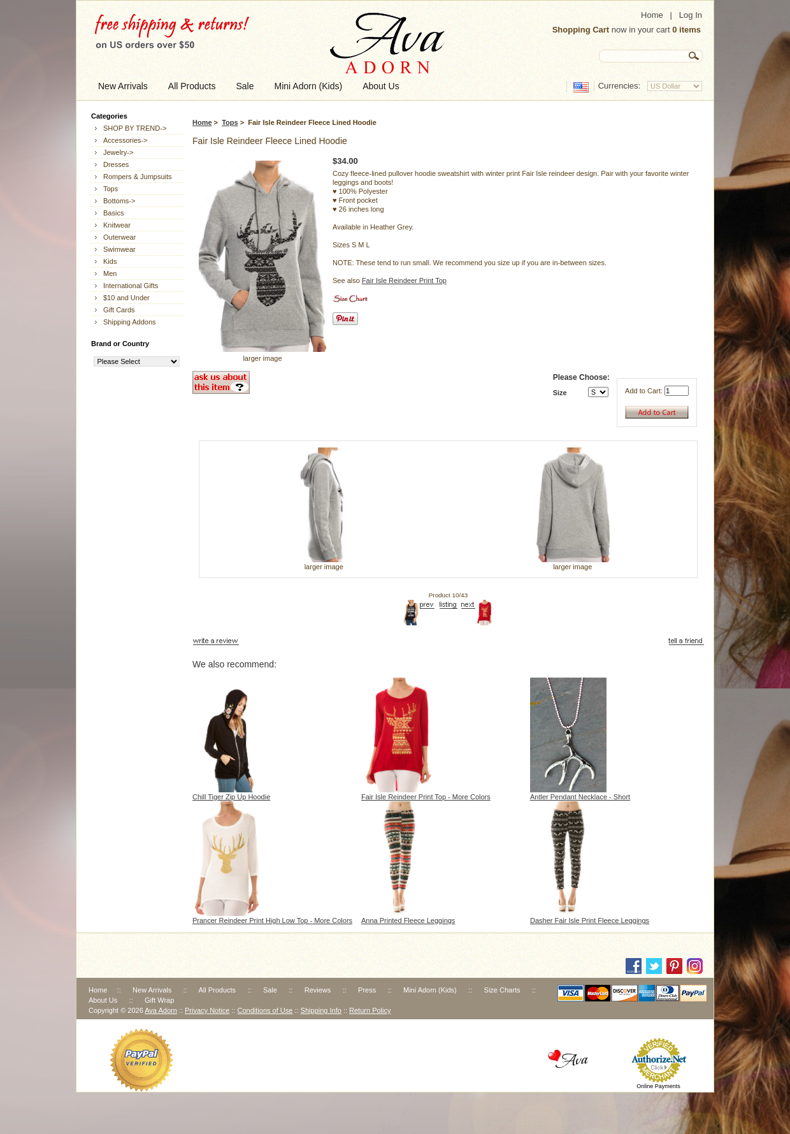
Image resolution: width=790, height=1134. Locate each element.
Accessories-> (125, 140)
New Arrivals (152, 990)
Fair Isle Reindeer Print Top (404, 280)
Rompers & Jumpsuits (137, 176)
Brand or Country (120, 343)
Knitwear (117, 225)
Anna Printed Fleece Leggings (408, 920)
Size (560, 392)
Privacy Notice (207, 1010)
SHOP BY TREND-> (134, 128)
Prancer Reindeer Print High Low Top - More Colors (272, 920)
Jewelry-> (118, 152)
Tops (230, 122)
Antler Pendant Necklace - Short (580, 797)
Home (652, 15)
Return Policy (370, 1010)
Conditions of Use (265, 1010)
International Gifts (130, 285)
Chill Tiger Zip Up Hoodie (231, 797)
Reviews (318, 990)
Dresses (116, 164)
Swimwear (119, 249)
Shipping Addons (129, 322)
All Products (217, 990)
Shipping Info (321, 1010)
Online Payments (658, 1086)
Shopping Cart (581, 29)
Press (367, 990)
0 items (686, 29)
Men (110, 273)
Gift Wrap (159, 1000)
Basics (113, 213)
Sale (270, 990)
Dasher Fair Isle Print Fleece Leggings (589, 920)
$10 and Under (126, 298)
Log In (690, 15)
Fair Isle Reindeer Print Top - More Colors (426, 797)
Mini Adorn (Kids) (430, 990)
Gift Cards (119, 310)
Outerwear (119, 237)
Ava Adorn (161, 1010)
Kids (110, 261)
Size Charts (502, 990)
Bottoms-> (119, 201)
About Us (103, 1000)
